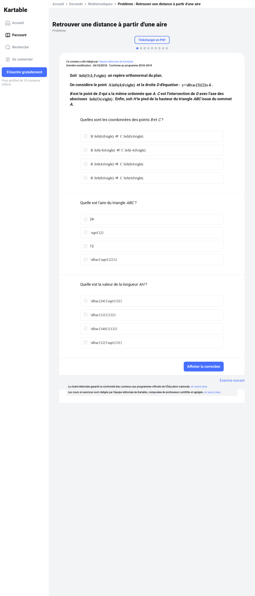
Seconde (76, 4)
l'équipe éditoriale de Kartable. (116, 61)
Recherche (17, 47)
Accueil (14, 23)
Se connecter (19, 59)
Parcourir (16, 35)
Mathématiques (100, 4)
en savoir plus (199, 386)
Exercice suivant (232, 380)
